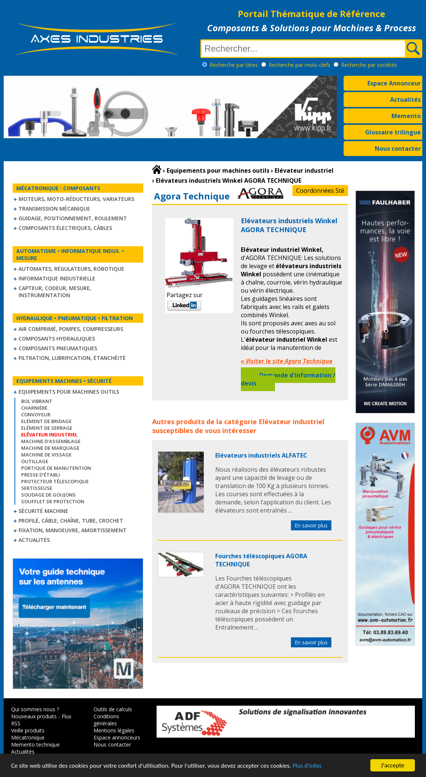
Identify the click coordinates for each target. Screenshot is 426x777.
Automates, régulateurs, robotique (71, 268)
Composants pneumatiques (58, 348)
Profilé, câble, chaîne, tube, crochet (71, 520)
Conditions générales (106, 720)
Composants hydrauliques (57, 338)
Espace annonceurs (117, 737)
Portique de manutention (56, 468)
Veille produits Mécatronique (28, 734)
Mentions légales (114, 730)
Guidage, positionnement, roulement (73, 218)
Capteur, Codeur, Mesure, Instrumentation (55, 292)
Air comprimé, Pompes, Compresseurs (71, 328)
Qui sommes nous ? (35, 709)
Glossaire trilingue (393, 132)
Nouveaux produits (34, 716)
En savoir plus (311, 525)
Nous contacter (398, 148)
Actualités (405, 99)
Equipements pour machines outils (69, 391)
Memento (406, 116)
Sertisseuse (36, 488)
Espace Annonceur (394, 83)
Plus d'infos (306, 767)
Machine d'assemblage (51, 441)
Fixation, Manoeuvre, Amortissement (73, 530)
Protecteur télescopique (55, 481)
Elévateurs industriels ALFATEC (261, 455)
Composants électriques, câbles (65, 227)
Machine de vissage (46, 454)
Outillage (34, 461)
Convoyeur (35, 414)
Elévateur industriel (291, 421)
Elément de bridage (46, 421)
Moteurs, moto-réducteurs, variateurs (76, 198)
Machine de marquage (50, 448)
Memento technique (35, 744)
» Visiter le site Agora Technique (286, 361)
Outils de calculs (113, 709)
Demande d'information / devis (288, 379)
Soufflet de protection (52, 501)
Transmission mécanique (54, 208)
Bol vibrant (36, 401)
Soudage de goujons (48, 494)
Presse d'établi (40, 474)
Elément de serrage (46, 428)
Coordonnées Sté (320, 190)
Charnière (34, 407)
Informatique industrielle (57, 278)
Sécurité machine (43, 510)
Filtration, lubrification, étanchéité (72, 357)
